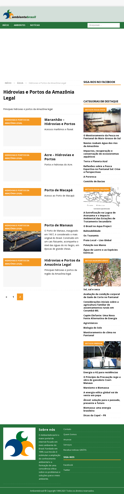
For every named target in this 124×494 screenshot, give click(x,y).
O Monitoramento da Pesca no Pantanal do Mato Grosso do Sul (102, 137)
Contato (67, 429)
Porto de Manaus (58, 225)
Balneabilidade (92, 230)
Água (20, 82)
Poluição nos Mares (94, 245)
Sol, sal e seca (91, 289)
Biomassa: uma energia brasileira (97, 409)
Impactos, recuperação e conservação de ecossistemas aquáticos (101, 153)
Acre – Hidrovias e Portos (59, 157)
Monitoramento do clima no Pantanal (99, 334)
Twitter (66, 469)
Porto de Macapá (58, 190)
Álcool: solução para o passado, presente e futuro (101, 401)
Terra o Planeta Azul (95, 161)
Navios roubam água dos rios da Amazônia (100, 144)
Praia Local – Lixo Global (97, 240)
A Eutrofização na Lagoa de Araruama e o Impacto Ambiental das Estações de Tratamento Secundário (99, 217)
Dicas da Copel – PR (94, 415)
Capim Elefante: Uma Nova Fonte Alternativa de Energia (100, 317)
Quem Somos (70, 434)
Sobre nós (47, 429)
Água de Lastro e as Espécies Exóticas (100, 251)
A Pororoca (89, 176)
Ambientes (19, 25)
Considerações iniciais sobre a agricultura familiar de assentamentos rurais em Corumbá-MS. (101, 306)
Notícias (35, 25)
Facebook (68, 464)
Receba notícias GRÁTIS (75, 449)
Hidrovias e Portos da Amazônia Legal (62, 262)
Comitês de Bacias (94, 181)
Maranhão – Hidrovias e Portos (59, 121)
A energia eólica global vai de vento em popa (100, 394)
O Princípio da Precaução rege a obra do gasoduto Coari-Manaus (102, 379)
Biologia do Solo (92, 327)
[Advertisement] (62, 56)
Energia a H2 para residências (100, 372)
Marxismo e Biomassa (96, 387)
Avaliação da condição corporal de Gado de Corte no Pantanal (101, 296)
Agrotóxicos (90, 323)
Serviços (67, 444)
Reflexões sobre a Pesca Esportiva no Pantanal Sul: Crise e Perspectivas (101, 169)
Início (5, 25)
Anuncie (67, 439)
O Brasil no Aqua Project (97, 226)
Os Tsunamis (91, 235)
